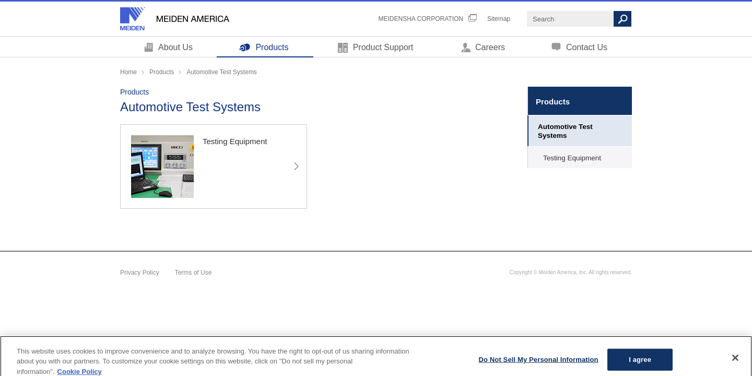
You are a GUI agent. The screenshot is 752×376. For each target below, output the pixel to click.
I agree (640, 364)
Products (271, 47)
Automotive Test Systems (565, 131)
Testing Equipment (572, 158)
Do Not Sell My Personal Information (538, 364)
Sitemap (498, 18)
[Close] (735, 361)
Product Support (383, 47)
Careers (490, 47)
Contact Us (586, 47)
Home (128, 72)
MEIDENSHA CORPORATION (421, 18)
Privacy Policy (139, 272)
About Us (175, 47)
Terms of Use (193, 272)
